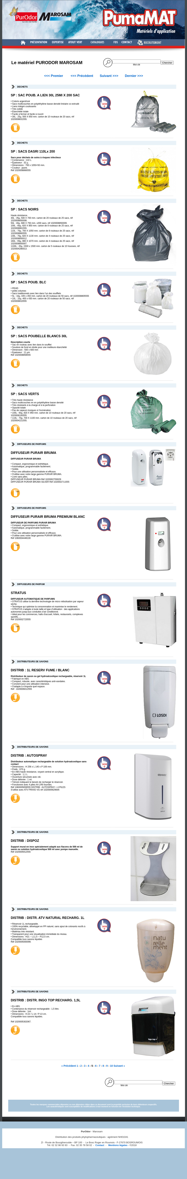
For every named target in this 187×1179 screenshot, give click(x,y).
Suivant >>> (109, 76)
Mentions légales (117, 1145)
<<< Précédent (82, 76)
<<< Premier (53, 76)
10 (111, 1065)
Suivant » (119, 1065)
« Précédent (69, 1065)
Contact (99, 1145)
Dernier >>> (134, 76)
